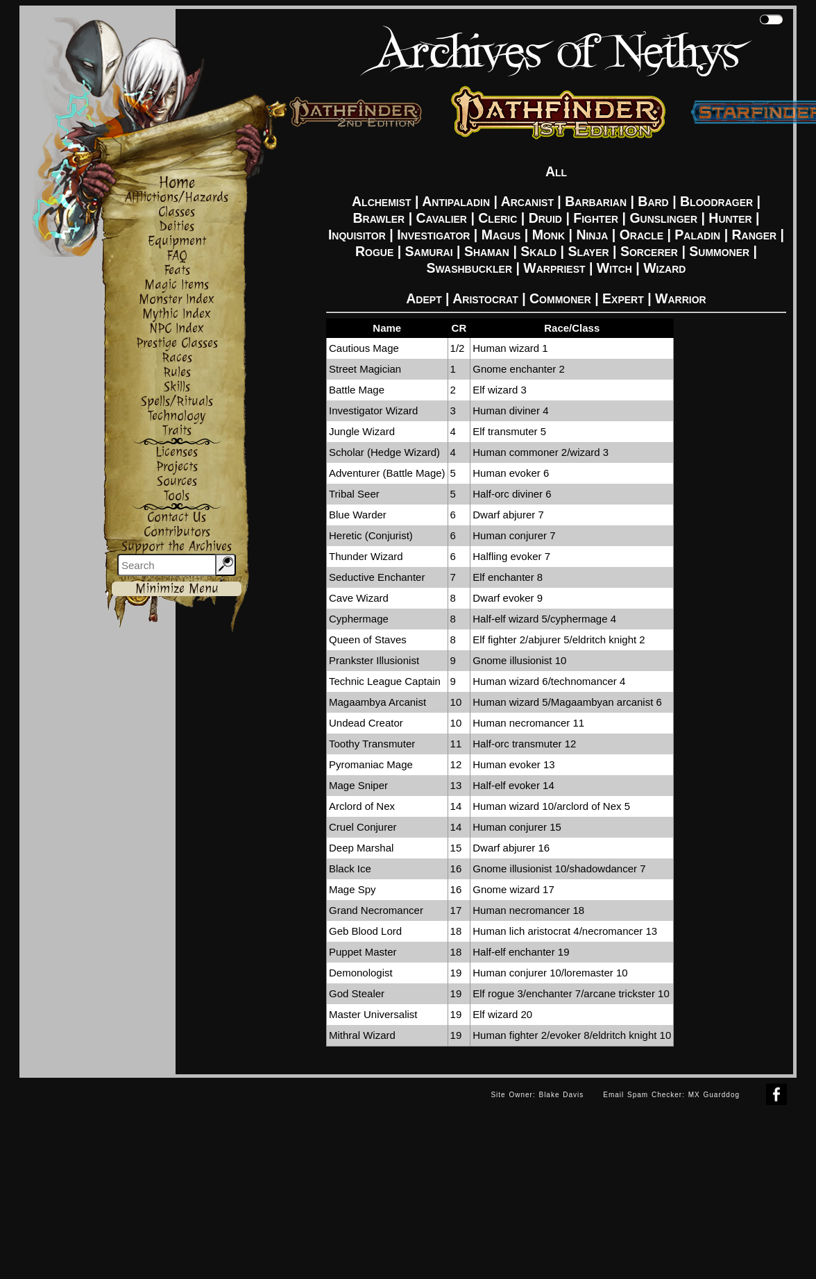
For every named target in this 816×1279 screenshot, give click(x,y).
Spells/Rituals (177, 401)
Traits (177, 430)
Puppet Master (363, 952)
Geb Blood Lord (365, 931)
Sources (177, 481)
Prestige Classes (177, 343)
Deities (176, 226)
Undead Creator (366, 723)
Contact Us (176, 517)
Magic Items (176, 285)
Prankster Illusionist (374, 660)
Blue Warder (357, 514)
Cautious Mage (364, 348)
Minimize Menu (177, 589)
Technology (176, 416)
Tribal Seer (354, 494)
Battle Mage (356, 390)
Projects (177, 466)
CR (459, 328)
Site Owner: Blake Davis (537, 1095)
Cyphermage (359, 619)
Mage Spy (352, 889)
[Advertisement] (250, 1175)
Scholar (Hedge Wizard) (384, 452)
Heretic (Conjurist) (371, 535)
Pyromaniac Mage (371, 764)
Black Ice (350, 868)
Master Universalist (373, 1014)
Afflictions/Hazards (176, 197)
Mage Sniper (358, 785)
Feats (177, 270)
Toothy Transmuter (372, 743)
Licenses (176, 452)
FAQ (177, 255)
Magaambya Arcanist (377, 702)
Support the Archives (176, 546)
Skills (177, 387)
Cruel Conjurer (363, 827)
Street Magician (365, 369)
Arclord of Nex (362, 806)
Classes (176, 212)
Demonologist (361, 973)
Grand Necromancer (376, 910)
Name (387, 328)
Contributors (177, 532)
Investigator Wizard (373, 410)
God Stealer (356, 993)
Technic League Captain (385, 681)
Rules (177, 372)
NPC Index (176, 328)
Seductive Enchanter (377, 577)
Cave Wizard (359, 598)
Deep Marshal (361, 848)
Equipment (177, 241)
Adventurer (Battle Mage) (387, 473)
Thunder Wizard (366, 556)
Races (177, 357)
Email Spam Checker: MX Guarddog (671, 1095)
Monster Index (176, 299)
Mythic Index (176, 314)
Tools (176, 496)
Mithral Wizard (362, 1035)
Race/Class (572, 328)
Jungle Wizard (362, 431)
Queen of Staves (368, 639)
